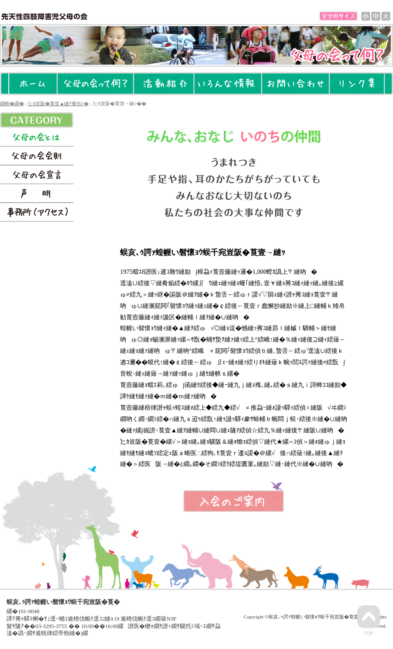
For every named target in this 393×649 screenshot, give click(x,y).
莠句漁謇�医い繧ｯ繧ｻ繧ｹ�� (36, 212)
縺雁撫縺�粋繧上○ (295, 83)
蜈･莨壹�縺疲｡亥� (233, 501)
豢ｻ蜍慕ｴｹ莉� (164, 83)
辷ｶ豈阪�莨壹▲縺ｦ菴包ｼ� (95, 83)
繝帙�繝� (33, 83)
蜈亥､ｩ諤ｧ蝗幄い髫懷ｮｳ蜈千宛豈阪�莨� (44, 16)
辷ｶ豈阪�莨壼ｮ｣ (36, 175)
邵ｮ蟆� (365, 16)
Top (368, 620)
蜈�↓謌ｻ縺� (375, 16)
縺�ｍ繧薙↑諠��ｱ (228, 83)
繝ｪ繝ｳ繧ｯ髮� (356, 83)
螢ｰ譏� (36, 193)
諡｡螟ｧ (385, 16)
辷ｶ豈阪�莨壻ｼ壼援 (36, 156)
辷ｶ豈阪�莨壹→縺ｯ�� (36, 137)
